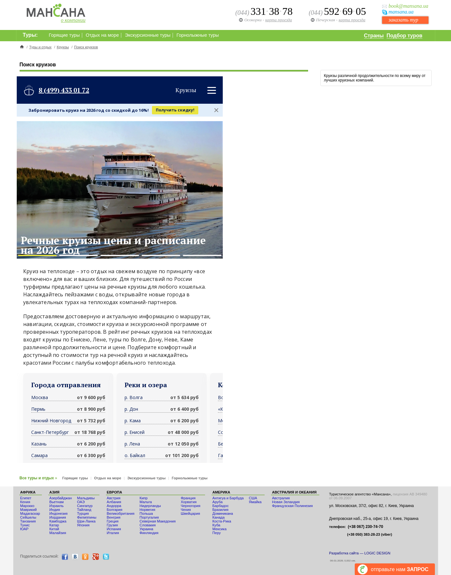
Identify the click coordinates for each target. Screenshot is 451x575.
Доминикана (222, 513)
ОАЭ (81, 502)
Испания (114, 529)
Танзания (28, 521)
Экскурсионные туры (148, 35)
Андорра (114, 506)
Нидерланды (150, 506)
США (253, 498)
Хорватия (188, 502)
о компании (73, 20)
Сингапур (84, 506)
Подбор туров (404, 35)
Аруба (217, 502)
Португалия (149, 517)
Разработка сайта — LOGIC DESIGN (359, 553)
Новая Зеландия (286, 502)
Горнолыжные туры (197, 35)
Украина (146, 529)
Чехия (186, 510)
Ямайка (255, 502)
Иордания (57, 517)
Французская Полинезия (292, 506)
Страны (374, 35)
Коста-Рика (221, 521)
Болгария (114, 510)
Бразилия (220, 510)
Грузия (112, 525)
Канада (218, 517)
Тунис (25, 525)
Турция (83, 513)
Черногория (190, 506)
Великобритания (121, 513)
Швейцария (190, 513)
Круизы (63, 47)
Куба (216, 525)
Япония (83, 525)
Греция (113, 521)
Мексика (219, 529)
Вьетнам (56, 502)
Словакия (147, 525)
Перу (216, 533)
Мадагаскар (30, 513)
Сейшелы (28, 517)
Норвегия (147, 510)
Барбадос (220, 506)
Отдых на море (102, 35)
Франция (188, 498)
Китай (54, 529)
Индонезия (58, 513)
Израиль (56, 506)
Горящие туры (64, 35)
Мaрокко (27, 506)
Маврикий (28, 510)
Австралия (281, 498)
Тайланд (84, 510)
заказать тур (403, 20)
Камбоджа (57, 521)
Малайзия (57, 533)
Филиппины (86, 517)
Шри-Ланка (86, 521)
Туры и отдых (40, 47)
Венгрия (113, 517)
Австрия (114, 498)
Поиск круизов (86, 47)
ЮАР (24, 529)
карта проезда (352, 19)
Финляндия (148, 533)
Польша (146, 513)
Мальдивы (86, 498)
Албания (114, 502)
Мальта (145, 502)
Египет (26, 498)
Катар (54, 525)
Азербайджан (60, 498)
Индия (54, 510)
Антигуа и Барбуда (228, 498)
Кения (25, 502)
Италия (113, 533)
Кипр (143, 498)
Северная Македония (157, 521)
